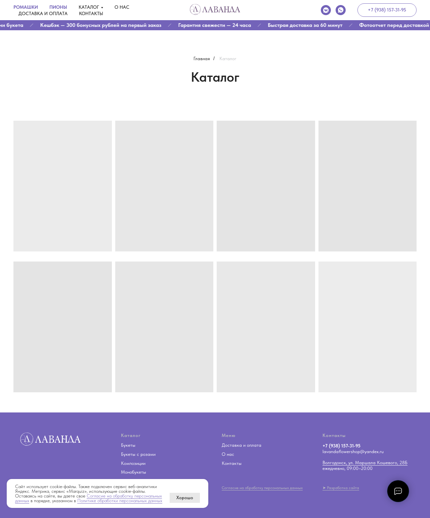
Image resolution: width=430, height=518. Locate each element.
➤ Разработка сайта (340, 487)
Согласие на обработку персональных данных (262, 487)
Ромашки (25, 7)
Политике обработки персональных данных (119, 500)
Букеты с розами (138, 454)
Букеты (128, 445)
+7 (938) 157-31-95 (341, 445)
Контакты (91, 13)
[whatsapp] (341, 10)
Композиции (133, 463)
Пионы (58, 7)
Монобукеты (133, 472)
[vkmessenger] (326, 10)
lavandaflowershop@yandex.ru (353, 451)
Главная (202, 58)
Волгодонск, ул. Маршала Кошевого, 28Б (364, 462)
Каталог (89, 7)
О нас (122, 7)
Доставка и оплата (43, 13)
